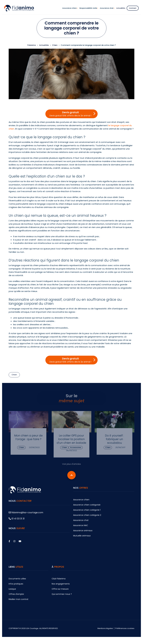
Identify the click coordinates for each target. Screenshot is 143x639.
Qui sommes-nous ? (62, 594)
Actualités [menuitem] (120, 8)
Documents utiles (17, 578)
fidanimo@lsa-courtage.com (26, 512)
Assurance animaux (82, 530)
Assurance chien (81, 499)
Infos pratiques (16, 583)
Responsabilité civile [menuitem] (88, 10)
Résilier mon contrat (18, 599)
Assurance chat (81, 520)
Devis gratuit (70, 114)
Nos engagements (61, 583)
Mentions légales (105, 628)
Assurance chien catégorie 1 (87, 510)
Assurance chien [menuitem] (70, 10)
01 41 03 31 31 (17, 518)
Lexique (12, 589)
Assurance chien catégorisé (86, 504)
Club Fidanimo (59, 578)
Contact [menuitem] (132, 8)
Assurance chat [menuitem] (107, 10)
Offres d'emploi (16, 594)
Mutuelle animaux (82, 535)
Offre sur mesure (60, 589)
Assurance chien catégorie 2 (87, 515)
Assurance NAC (80, 525)
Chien (14, 374)
